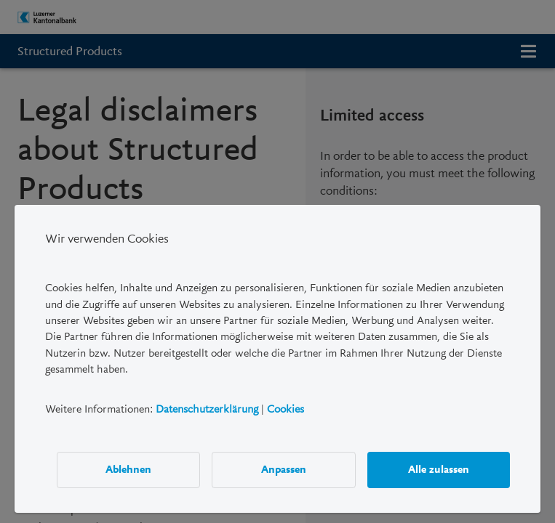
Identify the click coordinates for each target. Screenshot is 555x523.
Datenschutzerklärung (207, 408)
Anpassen (283, 469)
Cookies (285, 408)
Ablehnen (128, 469)
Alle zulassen (438, 469)
